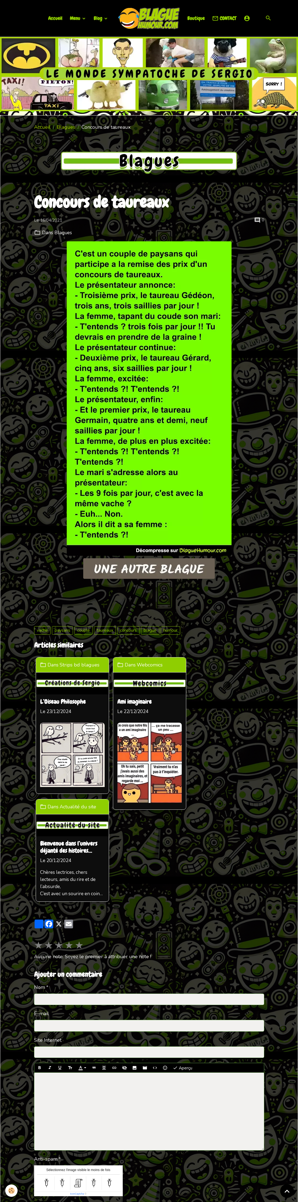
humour (170, 630)
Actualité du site (232, 664)
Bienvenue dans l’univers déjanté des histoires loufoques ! (223, 705)
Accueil (55, 18)
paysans (62, 630)
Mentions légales (124, 1193)
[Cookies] (11, 1190)
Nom (39, 891)
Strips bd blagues (81, 664)
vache (42, 630)
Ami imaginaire (135, 701)
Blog (98, 18)
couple (83, 630)
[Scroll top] (287, 1191)
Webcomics (150, 664)
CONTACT (224, 18)
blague (150, 630)
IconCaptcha (77, 1098)
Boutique (196, 18)
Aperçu (182, 972)
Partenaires (133, 1142)
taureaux (105, 630)
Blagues (66, 127)
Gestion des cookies (171, 1193)
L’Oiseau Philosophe (64, 701)
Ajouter (46, 1111)
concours (128, 630)
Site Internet (48, 944)
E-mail (41, 918)
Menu (75, 18)
